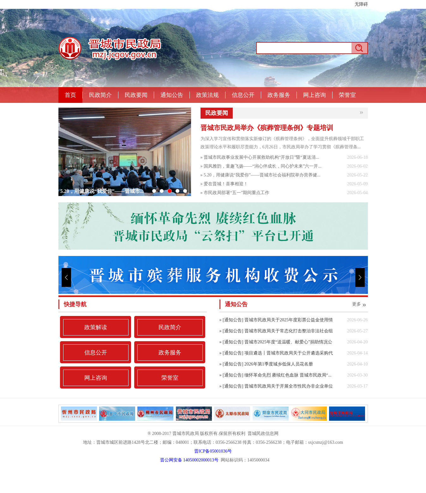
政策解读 (95, 327)
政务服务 (278, 95)
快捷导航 (75, 304)
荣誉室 (347, 95)
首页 (70, 95)
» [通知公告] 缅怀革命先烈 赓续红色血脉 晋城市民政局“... (275, 375)
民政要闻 (136, 95)
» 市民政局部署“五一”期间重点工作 (235, 192)
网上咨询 (314, 95)
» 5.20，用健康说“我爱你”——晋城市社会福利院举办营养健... (261, 175)
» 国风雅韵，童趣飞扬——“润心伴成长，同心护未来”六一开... (261, 166)
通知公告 (171, 95)
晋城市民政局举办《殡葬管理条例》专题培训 (267, 128)
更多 (360, 304)
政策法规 (207, 95)
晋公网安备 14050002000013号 (189, 460)
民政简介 (100, 95)
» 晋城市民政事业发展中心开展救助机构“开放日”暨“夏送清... (260, 157)
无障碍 (361, 4)
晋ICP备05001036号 (213, 451)
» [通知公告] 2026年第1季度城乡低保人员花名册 (266, 364)
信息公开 (243, 95)
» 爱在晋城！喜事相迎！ (224, 183)
